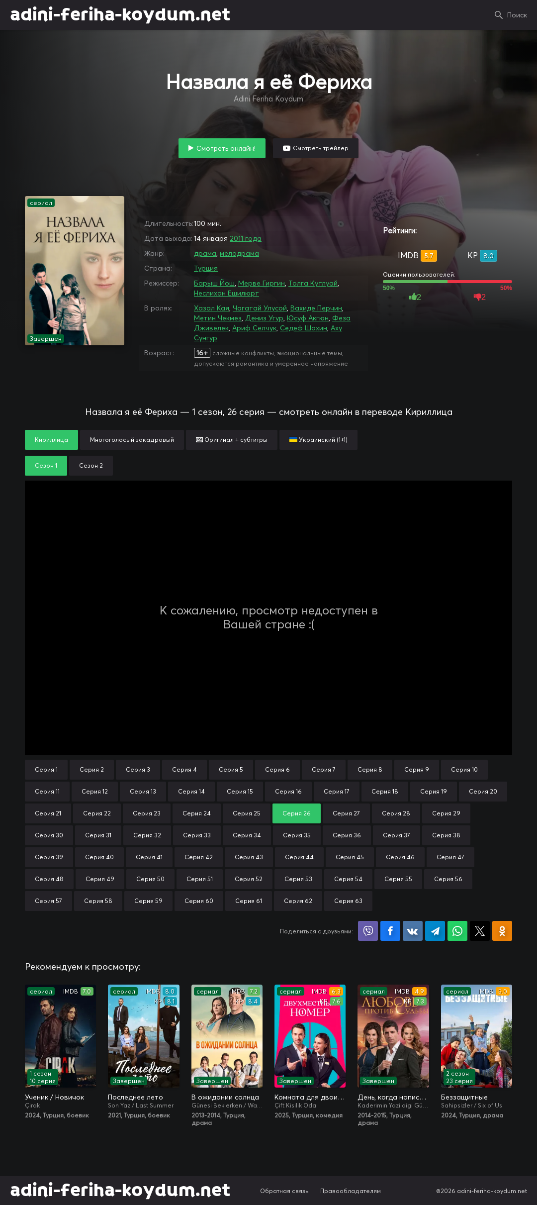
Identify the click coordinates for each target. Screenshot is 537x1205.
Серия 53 (298, 879)
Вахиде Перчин (316, 307)
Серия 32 (147, 835)
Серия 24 (196, 813)
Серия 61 (248, 900)
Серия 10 (464, 769)
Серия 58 (98, 900)
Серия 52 (249, 879)
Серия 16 (288, 791)
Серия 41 (149, 857)
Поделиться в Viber (368, 931)
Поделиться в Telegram (435, 931)
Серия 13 (143, 791)
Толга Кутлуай (313, 283)
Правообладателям (350, 1191)
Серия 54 (348, 879)
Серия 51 (199, 879)
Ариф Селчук (254, 327)
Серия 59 (148, 900)
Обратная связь (284, 1191)
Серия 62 (298, 900)
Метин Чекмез (218, 317)
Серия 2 (92, 769)
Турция (206, 268)
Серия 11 (47, 791)
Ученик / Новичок (54, 1097)
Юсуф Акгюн (308, 317)
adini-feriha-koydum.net (120, 14)
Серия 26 (296, 813)
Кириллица (51, 439)
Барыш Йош (214, 283)
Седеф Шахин (303, 327)
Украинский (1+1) (318, 439)
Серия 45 (350, 857)
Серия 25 (247, 813)
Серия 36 (347, 835)
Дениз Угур (264, 317)
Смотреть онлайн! (226, 148)
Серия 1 (46, 769)
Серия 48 (49, 879)
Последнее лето (135, 1097)
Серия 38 (446, 835)
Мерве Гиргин (261, 283)
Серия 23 (147, 813)
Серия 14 (191, 791)
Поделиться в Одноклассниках (502, 931)
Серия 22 (97, 813)
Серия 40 (99, 857)
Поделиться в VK (413, 931)
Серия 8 (370, 769)
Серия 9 (416, 769)
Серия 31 (98, 835)
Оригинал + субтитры (232, 439)
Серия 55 (398, 879)
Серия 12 (95, 791)
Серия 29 (446, 813)
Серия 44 (299, 857)
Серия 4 (184, 769)
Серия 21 (48, 813)
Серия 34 (247, 835)
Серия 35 (297, 835)
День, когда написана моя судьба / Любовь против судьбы (393, 1097)
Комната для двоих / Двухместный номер (310, 1097)
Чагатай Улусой (260, 307)
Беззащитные (464, 1097)
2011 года (246, 238)
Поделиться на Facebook (390, 931)
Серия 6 (277, 769)
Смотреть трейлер (321, 148)
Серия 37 (396, 835)
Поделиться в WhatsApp (457, 931)
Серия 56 (448, 879)
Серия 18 (384, 791)
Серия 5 (231, 769)
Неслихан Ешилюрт (226, 293)
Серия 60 (198, 900)
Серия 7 (324, 769)
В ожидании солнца (225, 1097)
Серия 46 (400, 857)
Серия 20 (483, 791)
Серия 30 (49, 835)
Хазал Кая (211, 307)
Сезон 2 (91, 465)
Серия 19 (433, 791)
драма (205, 253)
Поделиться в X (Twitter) (480, 931)
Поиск (517, 14)
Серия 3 (138, 769)
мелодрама (239, 253)
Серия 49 (100, 879)
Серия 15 (240, 791)
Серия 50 (150, 879)
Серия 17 (337, 791)
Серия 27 (346, 813)
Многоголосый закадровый (132, 439)
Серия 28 (396, 813)
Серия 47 (450, 857)
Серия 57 (48, 900)
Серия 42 (198, 857)
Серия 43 (249, 857)
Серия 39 (49, 857)
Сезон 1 (46, 465)
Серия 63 (348, 900)
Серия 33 (197, 835)
